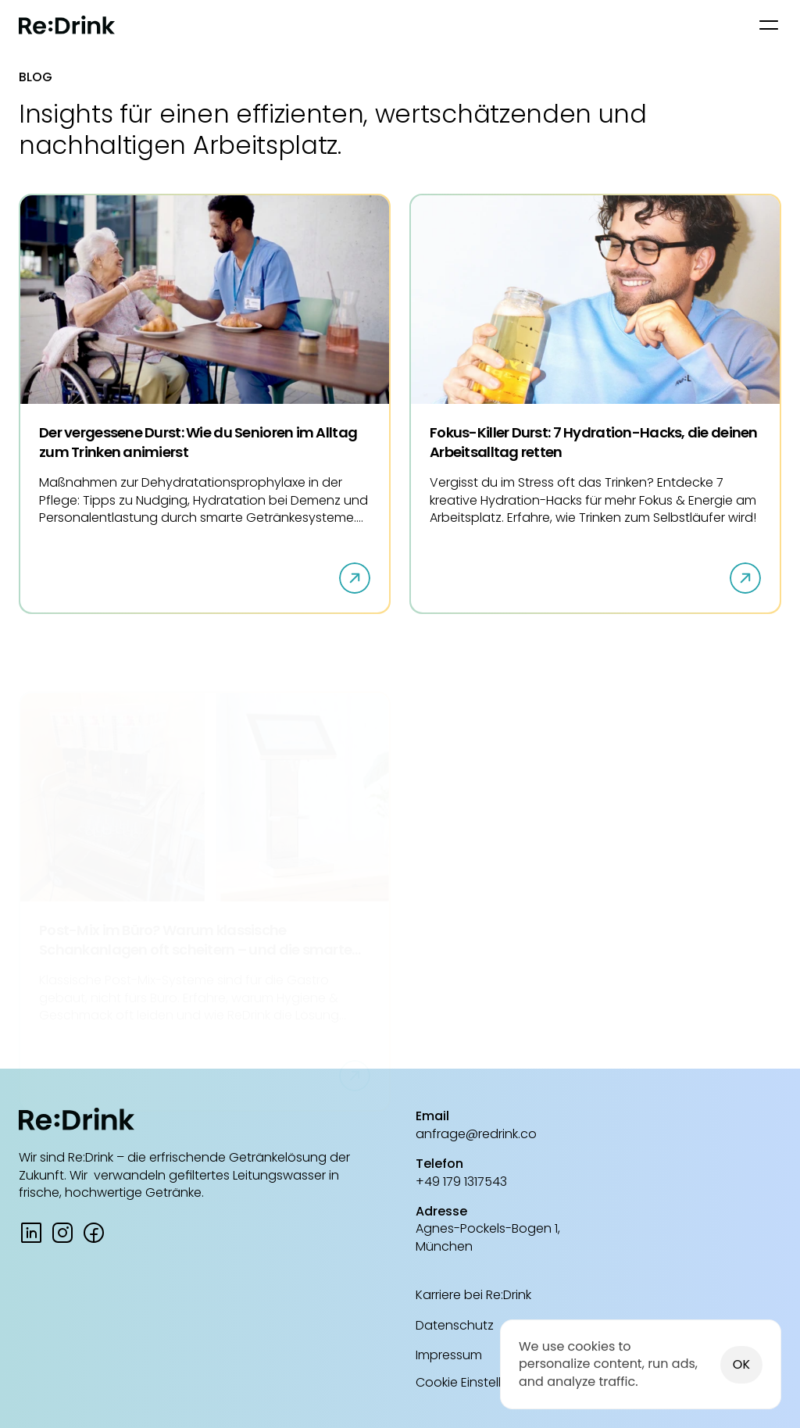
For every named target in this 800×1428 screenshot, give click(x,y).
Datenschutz (455, 1325)
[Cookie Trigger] (478, 1382)
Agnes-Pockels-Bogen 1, (488, 1228)
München (444, 1246)
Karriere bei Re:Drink (473, 1295)
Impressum (449, 1355)
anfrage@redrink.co (476, 1134)
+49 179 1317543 (461, 1182)
